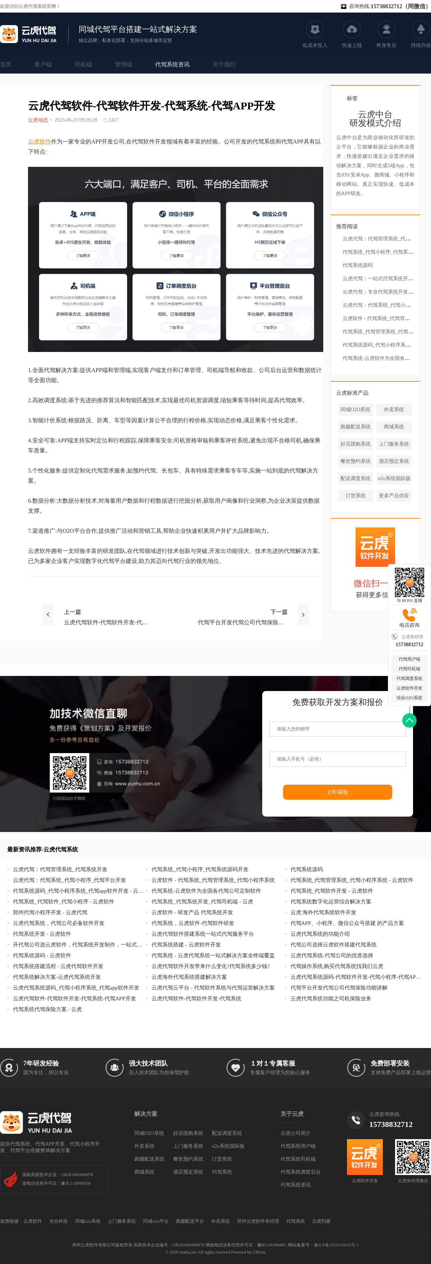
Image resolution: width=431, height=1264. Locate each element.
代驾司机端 (409, 669)
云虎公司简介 (296, 1133)
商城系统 (394, 426)
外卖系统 (394, 409)
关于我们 (224, 64)
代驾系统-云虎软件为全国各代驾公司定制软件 (206, 891)
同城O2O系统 (355, 409)
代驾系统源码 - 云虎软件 (42, 955)
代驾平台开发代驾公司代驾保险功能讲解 (339, 988)
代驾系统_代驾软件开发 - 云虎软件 (332, 891)
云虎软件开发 (409, 688)
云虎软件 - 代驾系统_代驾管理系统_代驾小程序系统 (213, 880)
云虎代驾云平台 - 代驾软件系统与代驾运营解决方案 (213, 988)
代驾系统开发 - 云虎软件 (42, 934)
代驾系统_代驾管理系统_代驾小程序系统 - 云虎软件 (352, 880)
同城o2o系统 (88, 1221)
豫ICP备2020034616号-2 (336, 1244)
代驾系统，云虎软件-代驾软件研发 (193, 923)
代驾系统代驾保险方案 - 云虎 (47, 1009)
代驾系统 (222, 1172)
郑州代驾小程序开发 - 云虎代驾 (50, 912)
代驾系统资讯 (172, 64)
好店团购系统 (355, 444)
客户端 (43, 64)
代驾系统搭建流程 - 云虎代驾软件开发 (58, 966)
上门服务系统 (394, 444)
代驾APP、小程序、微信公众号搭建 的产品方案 (347, 923)
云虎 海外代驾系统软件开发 (324, 912)
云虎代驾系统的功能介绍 (320, 934)
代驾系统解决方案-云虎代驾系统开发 (57, 977)
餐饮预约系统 (355, 461)
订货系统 (356, 495)
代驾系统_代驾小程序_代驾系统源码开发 (200, 869)
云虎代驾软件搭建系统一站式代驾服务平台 (203, 934)
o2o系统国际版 (394, 478)
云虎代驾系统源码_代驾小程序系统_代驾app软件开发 (76, 988)
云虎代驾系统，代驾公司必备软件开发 (59, 923)
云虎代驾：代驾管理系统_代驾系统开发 (387, 238)
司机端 (83, 64)
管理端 (123, 64)
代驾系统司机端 (298, 1159)
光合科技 (58, 1221)
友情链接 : (10, 1221)
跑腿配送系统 (355, 426)
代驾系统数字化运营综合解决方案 (331, 901)
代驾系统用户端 (298, 1146)
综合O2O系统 (409, 698)
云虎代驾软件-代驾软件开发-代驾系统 (196, 998)
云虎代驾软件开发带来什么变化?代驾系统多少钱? (210, 966)
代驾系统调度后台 (301, 1172)
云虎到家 (321, 1221)
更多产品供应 (394, 495)
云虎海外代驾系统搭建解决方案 (189, 977)
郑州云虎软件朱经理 (258, 1221)
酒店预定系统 (394, 461)
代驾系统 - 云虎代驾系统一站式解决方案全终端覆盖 (213, 955)
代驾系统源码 (358, 265)
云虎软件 (39, 141)
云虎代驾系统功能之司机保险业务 (331, 998)
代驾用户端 (409, 659)
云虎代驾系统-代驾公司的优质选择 (332, 955)
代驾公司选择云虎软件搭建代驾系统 (334, 945)
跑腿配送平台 (190, 1221)
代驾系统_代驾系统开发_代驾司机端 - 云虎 (202, 901)
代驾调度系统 (409, 678)
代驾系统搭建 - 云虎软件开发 (186, 945)
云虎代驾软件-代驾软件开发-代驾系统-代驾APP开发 (74, 998)
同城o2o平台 (156, 1221)
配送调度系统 (355, 478)
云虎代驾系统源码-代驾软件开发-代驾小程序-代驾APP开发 (357, 977)
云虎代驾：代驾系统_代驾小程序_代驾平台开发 (69, 880)
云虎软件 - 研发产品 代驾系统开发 (192, 912)
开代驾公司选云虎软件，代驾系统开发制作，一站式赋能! (79, 945)
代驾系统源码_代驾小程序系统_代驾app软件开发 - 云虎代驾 (79, 891)
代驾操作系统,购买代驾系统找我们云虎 (337, 966)
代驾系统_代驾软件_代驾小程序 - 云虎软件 (64, 901)
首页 (5, 64)
